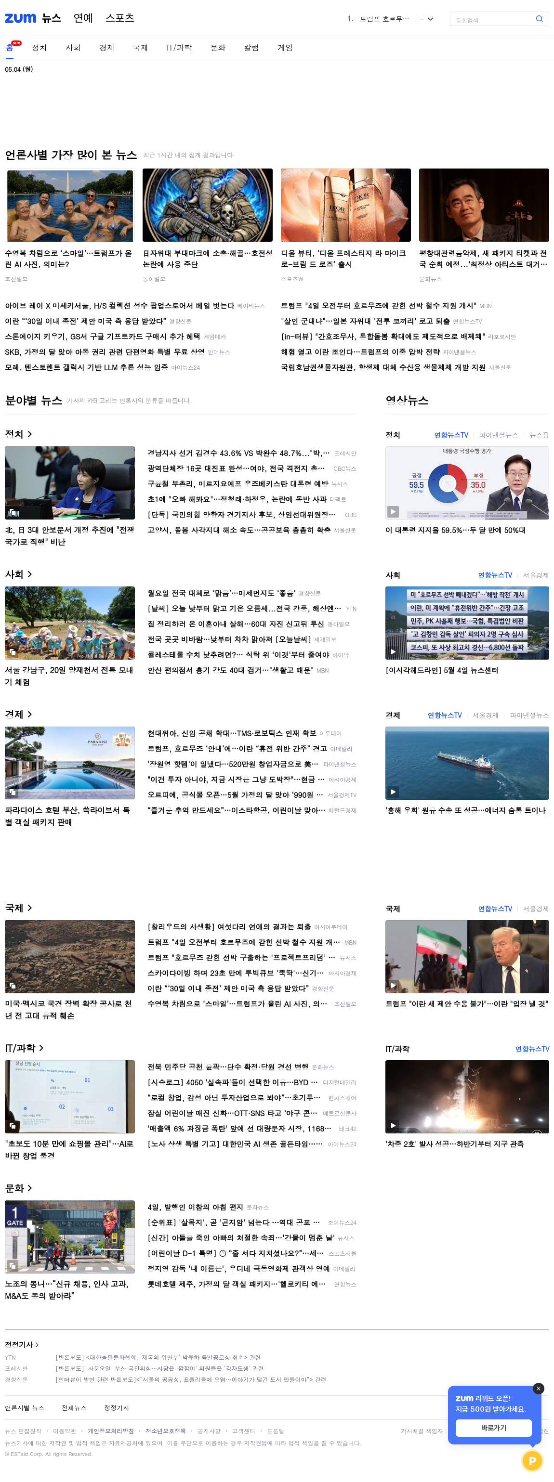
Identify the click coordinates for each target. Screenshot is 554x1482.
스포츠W (292, 278)
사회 (73, 47)
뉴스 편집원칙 (23, 1431)
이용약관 (64, 1431)
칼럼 (251, 47)
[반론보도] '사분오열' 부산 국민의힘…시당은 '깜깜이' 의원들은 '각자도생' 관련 (159, 1368)
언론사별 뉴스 (24, 1407)
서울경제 (536, 575)
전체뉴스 (74, 1407)
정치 (39, 47)
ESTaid (19, 1453)
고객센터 (243, 1431)
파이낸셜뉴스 (499, 435)
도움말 (275, 1431)
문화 (217, 47)
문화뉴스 (430, 278)
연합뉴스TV (451, 435)
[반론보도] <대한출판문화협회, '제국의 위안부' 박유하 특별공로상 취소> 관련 (158, 1357)
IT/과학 (179, 47)
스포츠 (120, 18)
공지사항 (209, 1431)
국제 (140, 47)
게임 (285, 47)
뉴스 (51, 18)
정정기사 (19, 1344)
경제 (107, 47)
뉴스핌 (539, 435)
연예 (83, 18)
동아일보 (154, 278)
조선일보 (16, 278)
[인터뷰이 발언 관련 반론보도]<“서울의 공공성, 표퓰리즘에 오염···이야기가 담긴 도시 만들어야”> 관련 (191, 1379)
